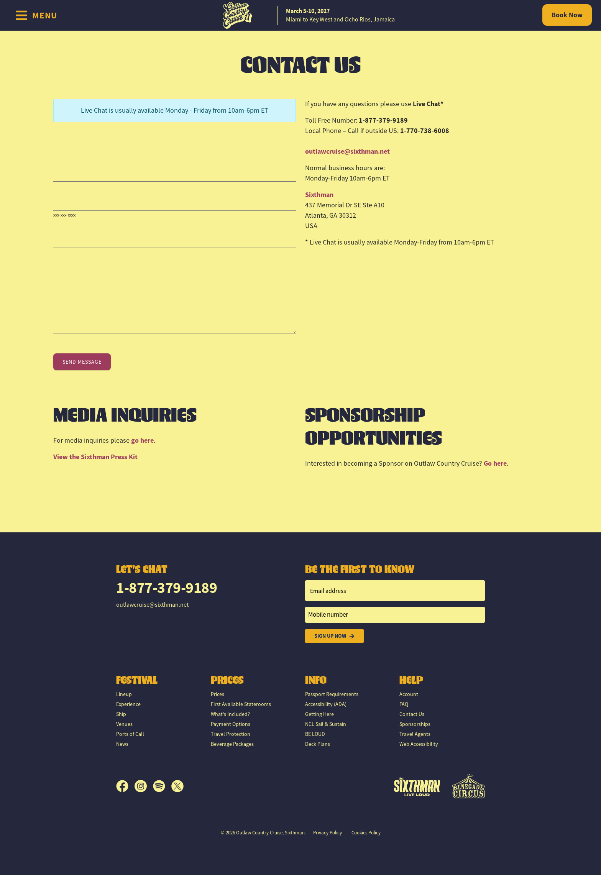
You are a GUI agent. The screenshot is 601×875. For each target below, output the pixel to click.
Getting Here (319, 714)
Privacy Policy (327, 833)
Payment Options (230, 724)
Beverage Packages (232, 744)
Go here (495, 463)
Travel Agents (414, 734)
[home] (300, 15)
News (122, 744)
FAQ (403, 704)
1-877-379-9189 (166, 588)
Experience (128, 704)
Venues (124, 724)
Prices (217, 694)
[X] (177, 786)
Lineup (124, 694)
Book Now (567, 15)
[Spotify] (162, 786)
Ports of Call (130, 734)
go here (142, 440)
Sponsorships (414, 724)
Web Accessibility (418, 744)
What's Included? (230, 714)
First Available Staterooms (241, 704)
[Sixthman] (417, 786)
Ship (121, 714)
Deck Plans (317, 744)
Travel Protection (230, 734)
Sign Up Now (334, 636)
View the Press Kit (95, 456)
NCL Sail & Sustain (325, 724)
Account (408, 694)
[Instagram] (144, 786)
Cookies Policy (366, 833)
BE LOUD (315, 734)
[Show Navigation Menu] (36, 15)
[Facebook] (125, 786)
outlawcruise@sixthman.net (347, 151)
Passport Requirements (331, 694)
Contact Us (411, 714)
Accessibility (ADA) (325, 704)
